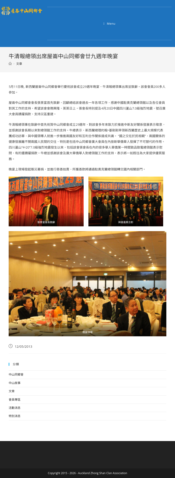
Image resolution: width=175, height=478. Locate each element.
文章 (12, 391)
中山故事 (15, 383)
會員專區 (15, 399)
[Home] (10, 64)
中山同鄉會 (16, 374)
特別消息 (15, 416)
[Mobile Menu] (109, 23)
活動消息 (15, 408)
